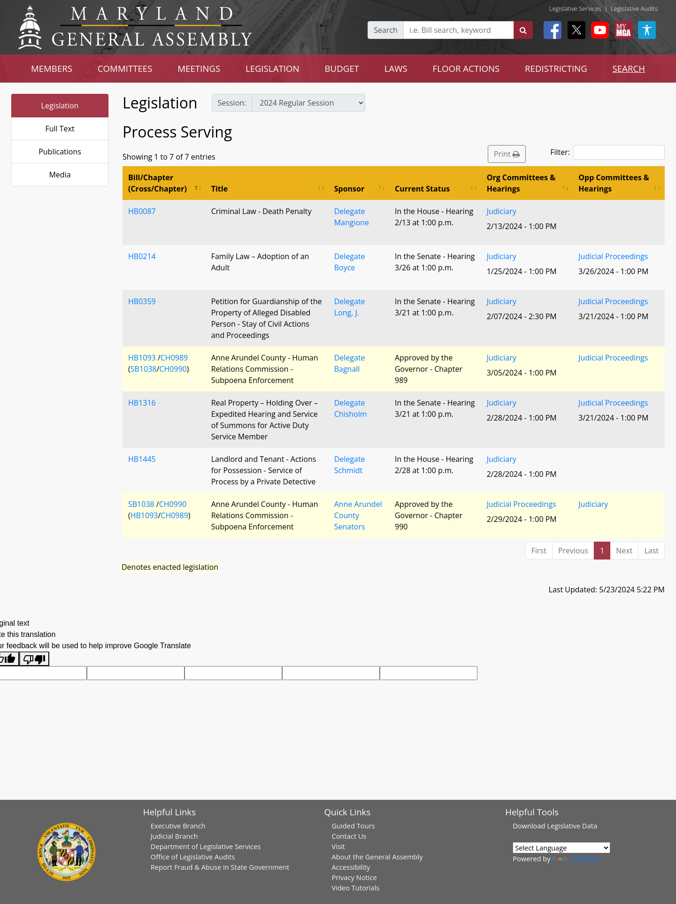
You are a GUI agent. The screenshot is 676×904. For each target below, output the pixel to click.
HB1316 (142, 403)
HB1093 (142, 357)
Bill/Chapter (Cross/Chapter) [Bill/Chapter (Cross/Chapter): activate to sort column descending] (157, 183)
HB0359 (142, 301)
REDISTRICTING (556, 68)
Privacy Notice (353, 877)
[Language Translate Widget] (561, 847)
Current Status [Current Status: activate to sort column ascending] (422, 189)
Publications (59, 151)
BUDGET (342, 68)
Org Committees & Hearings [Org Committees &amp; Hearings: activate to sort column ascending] (521, 183)
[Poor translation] (34, 658)
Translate (575, 858)
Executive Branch (178, 825)
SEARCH (629, 68)
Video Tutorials (355, 887)
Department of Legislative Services (206, 846)
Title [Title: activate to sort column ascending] (219, 189)
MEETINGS (198, 68)
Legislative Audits (634, 8)
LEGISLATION (273, 68)
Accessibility (350, 867)
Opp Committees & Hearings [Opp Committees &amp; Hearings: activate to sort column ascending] (613, 183)
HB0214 (142, 256)
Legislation (60, 105)
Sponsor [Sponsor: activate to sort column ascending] (349, 189)
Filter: (607, 152)
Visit (338, 846)
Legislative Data (572, 825)
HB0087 (142, 211)
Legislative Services (575, 8)
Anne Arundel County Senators (358, 515)
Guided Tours (353, 825)
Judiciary (501, 211)
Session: (232, 103)
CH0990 (172, 369)
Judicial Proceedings (613, 256)
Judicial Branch (174, 836)
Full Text (59, 128)
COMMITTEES (125, 68)
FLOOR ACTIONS (466, 68)
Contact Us (348, 836)
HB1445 (142, 459)
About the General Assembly (376, 856)
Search (386, 30)
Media (59, 174)
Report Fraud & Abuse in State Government (220, 867)
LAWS (395, 68)
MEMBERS (51, 68)
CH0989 (174, 357)
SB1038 (144, 369)
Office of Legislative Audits (193, 856)
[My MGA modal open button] (621, 30)
